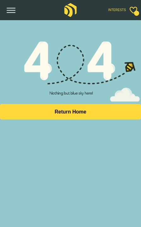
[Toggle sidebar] (133, 10)
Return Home (70, 111)
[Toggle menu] (11, 10)
